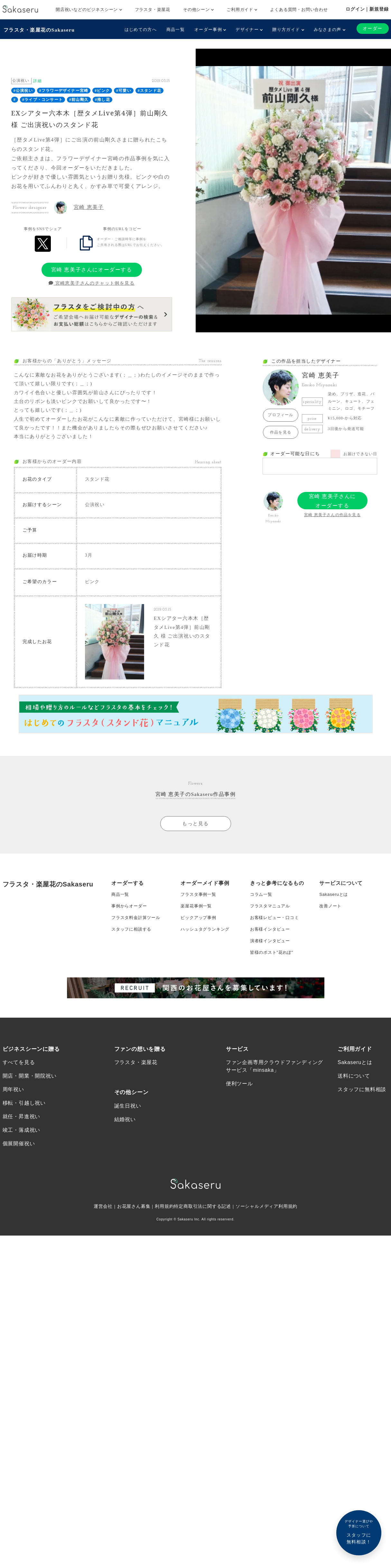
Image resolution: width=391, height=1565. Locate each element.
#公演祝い (23, 89)
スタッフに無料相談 (362, 1117)
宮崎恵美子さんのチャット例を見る (92, 282)
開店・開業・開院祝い (30, 1103)
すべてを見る (19, 1088)
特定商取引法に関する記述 (202, 1235)
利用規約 (164, 1235)
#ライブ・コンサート (42, 99)
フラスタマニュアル (271, 925)
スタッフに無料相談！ (358, 1531)
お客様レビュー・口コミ (276, 938)
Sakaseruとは (334, 912)
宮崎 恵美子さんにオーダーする (91, 268)
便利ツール (239, 1110)
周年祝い (13, 1117)
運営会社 (102, 1235)
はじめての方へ (140, 29)
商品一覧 (175, 29)
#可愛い (123, 89)
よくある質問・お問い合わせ (299, 9)
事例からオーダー (130, 925)
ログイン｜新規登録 (367, 9)
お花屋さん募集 (133, 1235)
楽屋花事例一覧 (197, 925)
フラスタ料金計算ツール (137, 938)
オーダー (372, 28)
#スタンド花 (149, 89)
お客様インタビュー (271, 951)
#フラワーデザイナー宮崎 (63, 89)
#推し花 (102, 99)
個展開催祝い (19, 1172)
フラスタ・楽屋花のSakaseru (40, 29)
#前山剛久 (78, 99)
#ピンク (102, 89)
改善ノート (331, 925)
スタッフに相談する (132, 951)
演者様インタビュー (271, 964)
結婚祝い (125, 1147)
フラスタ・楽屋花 (152, 9)
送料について (354, 1103)
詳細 (37, 80)
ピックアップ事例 (200, 938)
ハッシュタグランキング (207, 951)
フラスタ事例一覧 (200, 912)
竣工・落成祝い (22, 1158)
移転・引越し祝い (24, 1130)
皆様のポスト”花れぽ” (273, 977)
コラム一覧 (262, 912)
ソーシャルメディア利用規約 (267, 1235)
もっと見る (196, 841)
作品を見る (280, 431)
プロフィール (280, 414)
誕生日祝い (127, 1133)
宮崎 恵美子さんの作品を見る (332, 514)
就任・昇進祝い (22, 1144)
